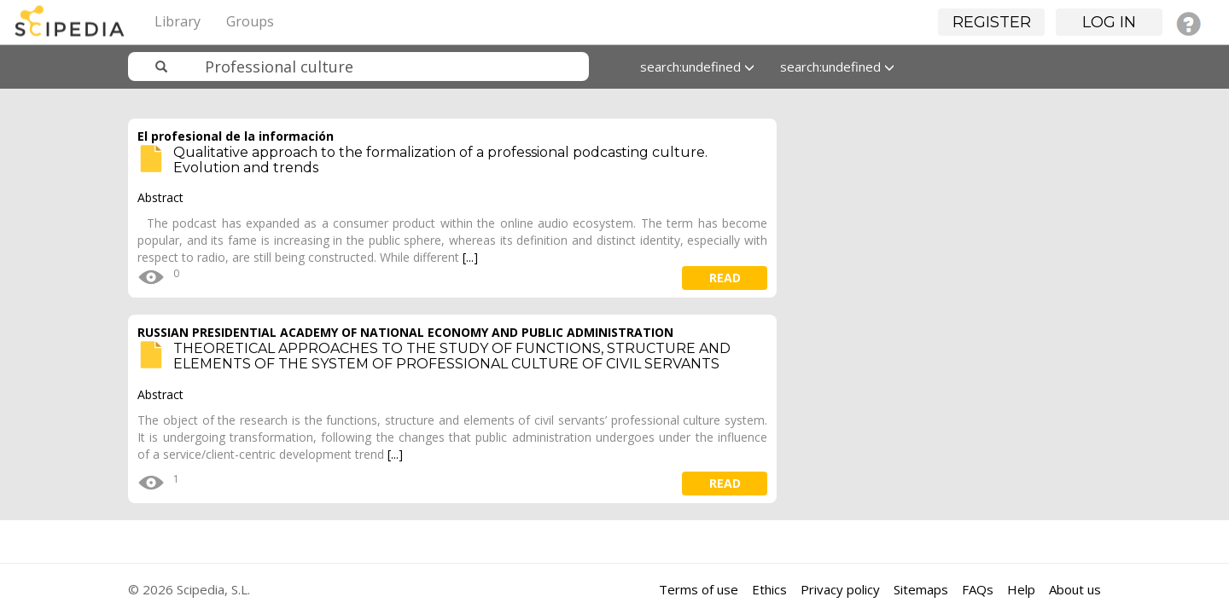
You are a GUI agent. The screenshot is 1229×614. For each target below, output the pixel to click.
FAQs (977, 589)
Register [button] (991, 22)
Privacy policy (840, 589)
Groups (250, 21)
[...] (470, 257)
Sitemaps (921, 589)
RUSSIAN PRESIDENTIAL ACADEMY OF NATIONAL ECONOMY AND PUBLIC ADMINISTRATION (405, 332)
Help (1021, 589)
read (725, 277)
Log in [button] (1109, 22)
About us (1075, 589)
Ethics (769, 589)
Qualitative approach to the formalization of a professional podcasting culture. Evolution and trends (440, 160)
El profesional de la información (235, 136)
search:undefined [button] (697, 66)
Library (177, 21)
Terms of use (698, 589)
